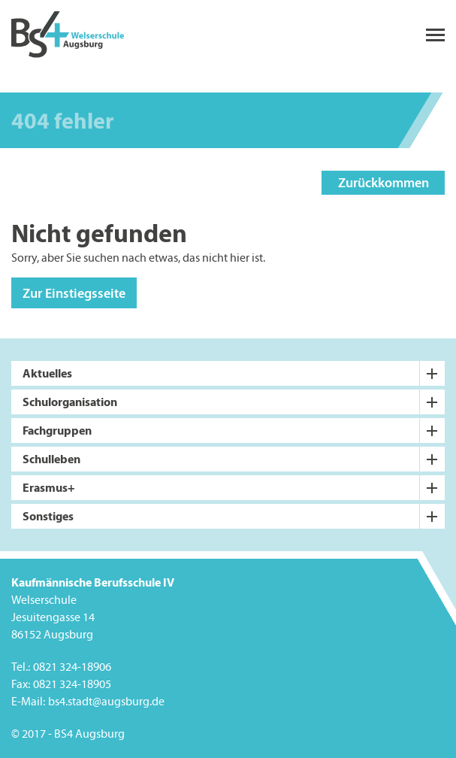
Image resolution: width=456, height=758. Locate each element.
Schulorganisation (70, 401)
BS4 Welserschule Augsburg (67, 35)
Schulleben (51, 458)
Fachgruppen (57, 430)
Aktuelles (47, 373)
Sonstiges (48, 515)
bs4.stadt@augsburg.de (106, 702)
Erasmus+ (49, 487)
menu (435, 35)
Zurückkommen (383, 182)
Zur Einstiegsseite (74, 293)
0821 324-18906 (72, 667)
